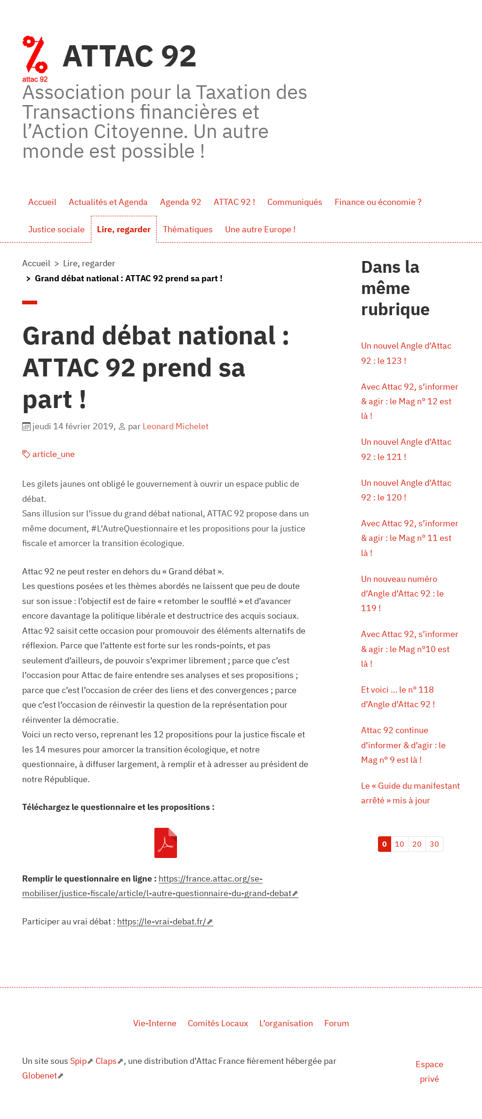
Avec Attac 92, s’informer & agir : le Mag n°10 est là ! (409, 651)
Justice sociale (56, 229)
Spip (78, 1060)
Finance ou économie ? (378, 201)
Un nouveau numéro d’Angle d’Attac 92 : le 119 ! (402, 595)
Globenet (39, 1075)
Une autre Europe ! (260, 229)
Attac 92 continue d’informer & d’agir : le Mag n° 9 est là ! (403, 747)
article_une (48, 454)
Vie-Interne (155, 1023)
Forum (336, 1023)
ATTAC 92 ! (234, 201)
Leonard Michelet (176, 426)
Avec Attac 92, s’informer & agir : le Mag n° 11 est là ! (409, 539)
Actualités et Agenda (108, 201)
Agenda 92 (180, 201)
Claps (106, 1060)
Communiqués (294, 201)
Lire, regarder (124, 229)
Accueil (42, 201)
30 (434, 847)
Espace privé (429, 1072)
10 (399, 847)
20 (417, 847)
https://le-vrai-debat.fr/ (161, 921)
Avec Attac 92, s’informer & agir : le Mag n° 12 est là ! (409, 401)
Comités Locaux (218, 1023)
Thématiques (188, 229)
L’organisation (286, 1023)
